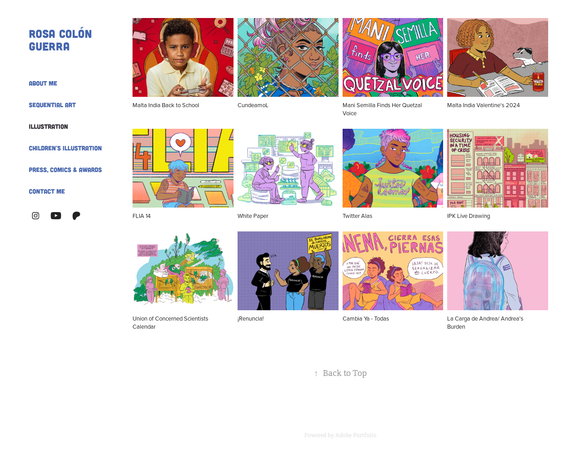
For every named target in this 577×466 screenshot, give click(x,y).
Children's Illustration (65, 148)
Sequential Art (52, 105)
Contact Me (47, 191)
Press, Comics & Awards (65, 169)
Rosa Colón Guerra (62, 40)
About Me (43, 83)
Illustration (48, 126)
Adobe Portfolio (355, 435)
